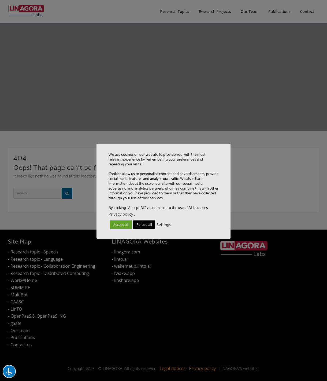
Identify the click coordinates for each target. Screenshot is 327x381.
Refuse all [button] (144, 224)
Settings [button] (164, 224)
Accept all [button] (121, 224)
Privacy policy (121, 214)
